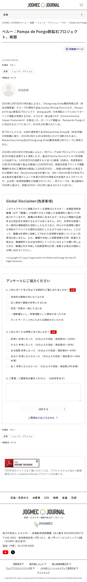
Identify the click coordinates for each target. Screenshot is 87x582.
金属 (5, 14)
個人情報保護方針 (61, 563)
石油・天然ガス (20, 497)
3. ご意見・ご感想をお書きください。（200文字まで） (36, 378)
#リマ (13, 77)
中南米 (5, 65)
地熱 (55, 497)
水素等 (36, 497)
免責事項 (18, 563)
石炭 (73, 497)
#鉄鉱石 (5, 77)
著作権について (37, 563)
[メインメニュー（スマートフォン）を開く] (81, 5)
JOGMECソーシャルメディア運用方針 (59, 568)
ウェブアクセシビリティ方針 (20, 568)
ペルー (13, 65)
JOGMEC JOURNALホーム (14, 22)
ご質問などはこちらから (41, 417)
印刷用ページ (74, 49)
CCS (46, 497)
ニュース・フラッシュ (47, 22)
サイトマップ (43, 572)
